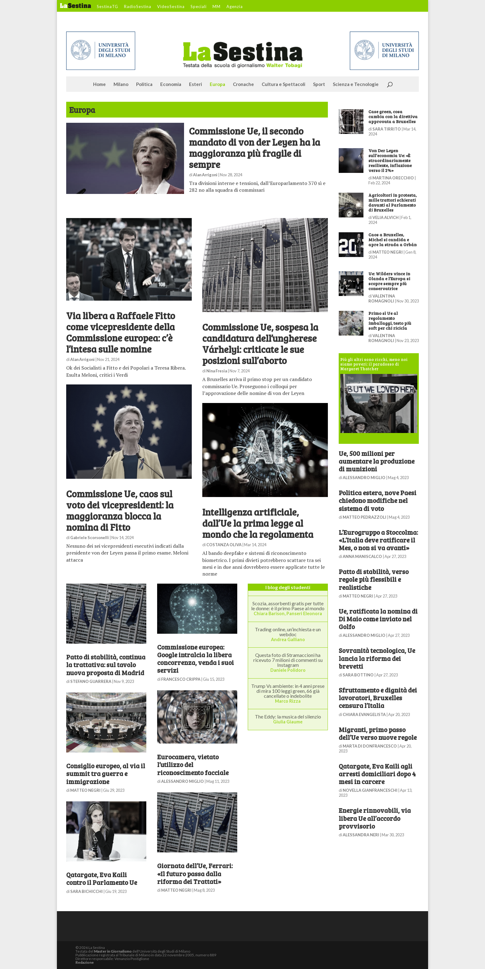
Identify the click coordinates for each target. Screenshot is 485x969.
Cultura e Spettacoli (283, 84)
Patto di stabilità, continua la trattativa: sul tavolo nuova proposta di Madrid (105, 664)
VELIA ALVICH (385, 217)
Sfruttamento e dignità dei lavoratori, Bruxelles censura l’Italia (378, 697)
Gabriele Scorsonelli (89, 537)
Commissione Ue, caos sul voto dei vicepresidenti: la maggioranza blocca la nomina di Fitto (120, 510)
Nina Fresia (216, 370)
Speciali (199, 7)
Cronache (243, 84)
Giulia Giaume (288, 721)
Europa (217, 84)
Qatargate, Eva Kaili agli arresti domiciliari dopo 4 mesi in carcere (377, 773)
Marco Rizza (288, 701)
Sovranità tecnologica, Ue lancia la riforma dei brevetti (377, 658)
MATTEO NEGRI (85, 790)
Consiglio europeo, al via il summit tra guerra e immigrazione (105, 773)
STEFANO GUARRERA (90, 681)
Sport (319, 84)
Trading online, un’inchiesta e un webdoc (288, 631)
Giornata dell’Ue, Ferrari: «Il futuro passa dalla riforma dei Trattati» (195, 873)
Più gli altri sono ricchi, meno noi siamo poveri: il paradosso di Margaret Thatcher (374, 364)
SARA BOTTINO (358, 674)
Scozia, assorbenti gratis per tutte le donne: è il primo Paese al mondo (287, 605)
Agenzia (234, 7)
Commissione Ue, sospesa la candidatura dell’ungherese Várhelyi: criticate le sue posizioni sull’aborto (260, 344)
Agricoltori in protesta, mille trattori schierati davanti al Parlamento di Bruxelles (392, 202)
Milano (121, 84)
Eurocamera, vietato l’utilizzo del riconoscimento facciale (193, 764)
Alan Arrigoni (205, 174)
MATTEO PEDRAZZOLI (364, 517)
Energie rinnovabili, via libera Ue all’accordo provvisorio (375, 818)
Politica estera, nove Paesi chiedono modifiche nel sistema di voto (377, 500)
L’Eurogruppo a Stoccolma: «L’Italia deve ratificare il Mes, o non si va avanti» (378, 540)
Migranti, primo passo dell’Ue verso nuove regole (378, 733)
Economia (170, 84)
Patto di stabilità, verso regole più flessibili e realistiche (374, 579)
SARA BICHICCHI (86, 891)
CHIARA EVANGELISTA (364, 714)
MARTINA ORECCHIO (393, 177)
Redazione (84, 962)
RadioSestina (137, 7)
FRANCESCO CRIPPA (180, 679)
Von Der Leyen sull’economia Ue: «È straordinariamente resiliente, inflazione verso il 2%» (390, 160)
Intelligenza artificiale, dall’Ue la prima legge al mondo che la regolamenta (257, 523)
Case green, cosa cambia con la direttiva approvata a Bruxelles (393, 116)
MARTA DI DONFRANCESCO (370, 746)
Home (99, 84)
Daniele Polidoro (288, 670)
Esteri (195, 84)
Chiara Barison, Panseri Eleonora (288, 613)
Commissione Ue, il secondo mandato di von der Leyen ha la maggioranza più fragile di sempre (254, 147)
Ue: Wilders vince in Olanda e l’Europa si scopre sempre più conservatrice (389, 281)
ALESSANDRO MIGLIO (182, 781)
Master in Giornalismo (113, 951)
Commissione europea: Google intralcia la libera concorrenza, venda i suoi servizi (195, 658)
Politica (144, 84)
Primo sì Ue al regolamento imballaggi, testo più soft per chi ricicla (389, 320)
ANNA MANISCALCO (362, 556)
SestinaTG (107, 7)
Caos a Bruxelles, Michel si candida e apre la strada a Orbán (392, 239)
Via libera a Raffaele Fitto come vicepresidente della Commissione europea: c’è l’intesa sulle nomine (120, 332)
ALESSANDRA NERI (361, 834)
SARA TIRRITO (386, 128)
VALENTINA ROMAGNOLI (381, 298)
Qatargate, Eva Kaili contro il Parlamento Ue (101, 878)
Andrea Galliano (288, 639)
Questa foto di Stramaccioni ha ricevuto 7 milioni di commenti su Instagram (288, 660)
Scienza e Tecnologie (356, 84)
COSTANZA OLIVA (224, 544)
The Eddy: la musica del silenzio (288, 716)
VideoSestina (171, 7)
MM (216, 7)
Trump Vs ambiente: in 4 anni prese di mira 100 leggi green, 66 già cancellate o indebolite (287, 691)
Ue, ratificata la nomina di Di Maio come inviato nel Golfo (378, 619)
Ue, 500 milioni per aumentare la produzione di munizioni (376, 461)
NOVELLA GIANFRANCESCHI (370, 790)
